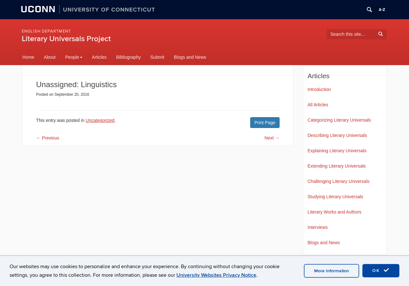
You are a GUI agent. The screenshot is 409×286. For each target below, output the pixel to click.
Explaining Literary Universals (337, 150)
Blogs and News (190, 57)
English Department (46, 31)
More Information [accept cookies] (331, 271)
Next (272, 137)
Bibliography (128, 57)
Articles (99, 57)
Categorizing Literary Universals (339, 120)
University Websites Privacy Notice (216, 275)
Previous (47, 137)
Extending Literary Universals (337, 166)
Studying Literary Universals (335, 196)
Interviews (318, 227)
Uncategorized (100, 120)
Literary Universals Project (66, 38)
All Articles (318, 104)
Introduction (319, 89)
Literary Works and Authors (335, 211)
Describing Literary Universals (337, 135)
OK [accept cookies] (381, 270)
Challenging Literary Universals (339, 181)
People (73, 57)
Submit (157, 57)
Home (28, 57)
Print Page (264, 122)
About (50, 57)
